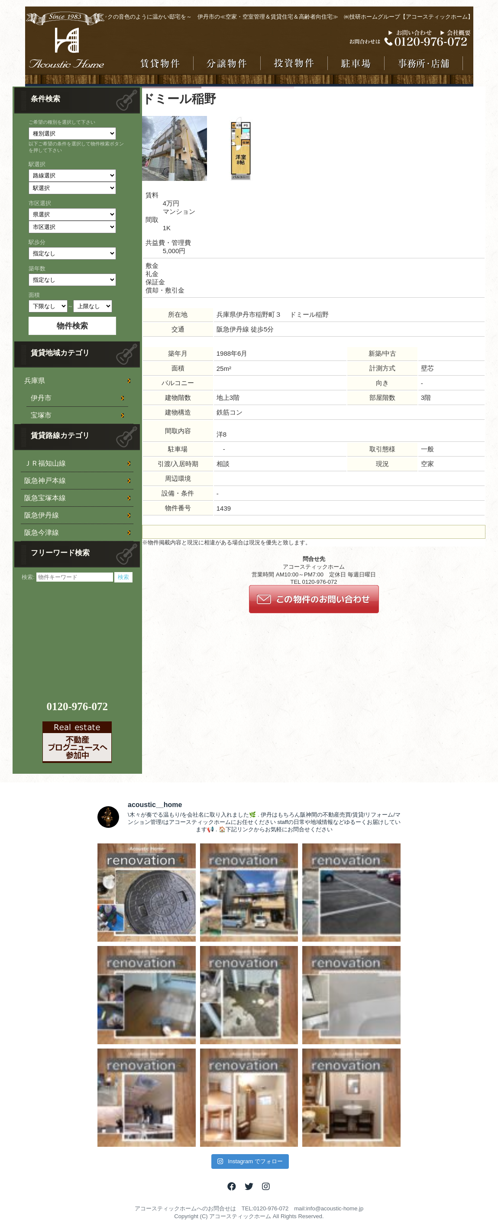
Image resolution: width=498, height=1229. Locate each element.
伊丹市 (41, 398)
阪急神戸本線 (45, 480)
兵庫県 (34, 380)
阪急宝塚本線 (45, 498)
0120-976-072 (77, 706)
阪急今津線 (41, 532)
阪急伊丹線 (41, 515)
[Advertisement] (78, 636)
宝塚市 (41, 415)
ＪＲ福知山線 (45, 463)
